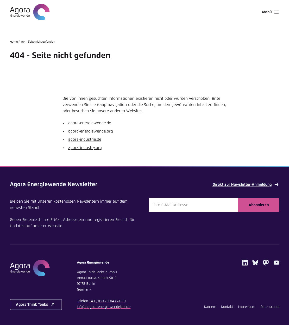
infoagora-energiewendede (104, 307)
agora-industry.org (85, 148)
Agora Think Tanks (36, 304)
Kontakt (227, 307)
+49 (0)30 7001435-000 (107, 301)
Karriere (210, 307)
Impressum (246, 307)
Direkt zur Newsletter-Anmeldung (246, 184)
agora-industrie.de (84, 139)
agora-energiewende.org (90, 131)
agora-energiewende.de (89, 123)
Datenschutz (269, 307)
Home (14, 41)
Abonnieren (259, 205)
